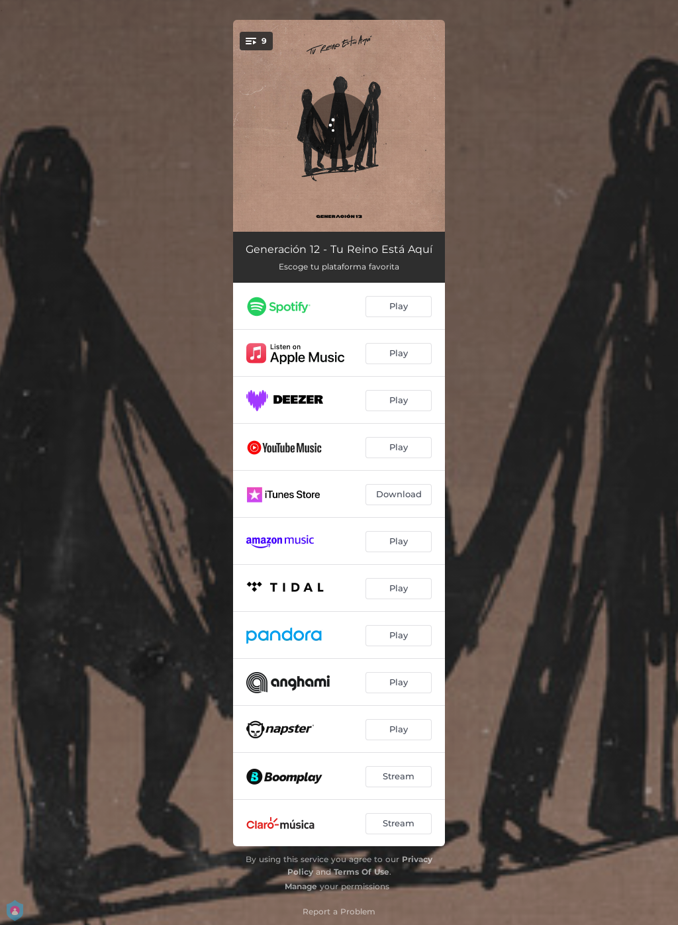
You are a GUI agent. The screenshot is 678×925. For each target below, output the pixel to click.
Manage (301, 886)
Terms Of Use (361, 872)
